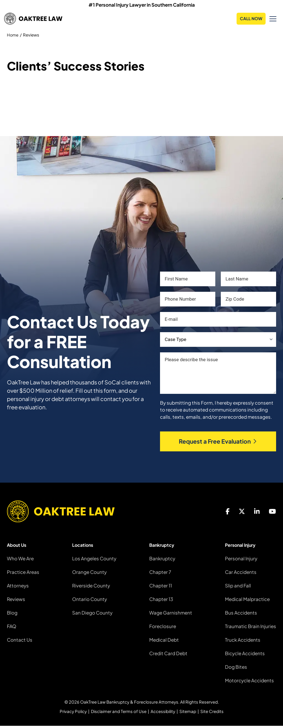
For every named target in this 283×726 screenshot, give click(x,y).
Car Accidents (240, 572)
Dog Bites (236, 667)
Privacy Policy (73, 711)
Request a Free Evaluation (218, 442)
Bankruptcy (162, 558)
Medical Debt (164, 640)
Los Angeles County (94, 558)
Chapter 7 (160, 572)
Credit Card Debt (168, 653)
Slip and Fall (238, 585)
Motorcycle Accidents (249, 680)
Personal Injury (241, 558)
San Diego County (92, 613)
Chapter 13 (161, 599)
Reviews (16, 599)
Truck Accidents (242, 640)
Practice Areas (23, 572)
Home (13, 34)
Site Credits (212, 711)
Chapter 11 (160, 585)
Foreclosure (162, 626)
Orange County (89, 572)
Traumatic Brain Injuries (250, 626)
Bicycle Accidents (245, 653)
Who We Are (20, 558)
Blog (12, 613)
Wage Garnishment (170, 613)
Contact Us (19, 640)
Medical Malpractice (247, 599)
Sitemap (187, 711)
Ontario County (89, 599)
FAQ (11, 626)
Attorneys (18, 585)
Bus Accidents (241, 613)
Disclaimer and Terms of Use (118, 711)
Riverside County (91, 585)
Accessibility (163, 711)
